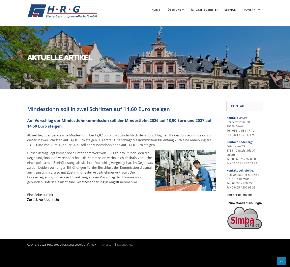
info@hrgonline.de (239, 195)
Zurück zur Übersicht (43, 199)
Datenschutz (125, 244)
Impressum (107, 244)
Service (230, 10)
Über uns (174, 10)
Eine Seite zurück (40, 195)
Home (156, 10)
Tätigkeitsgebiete (202, 10)
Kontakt (250, 10)
